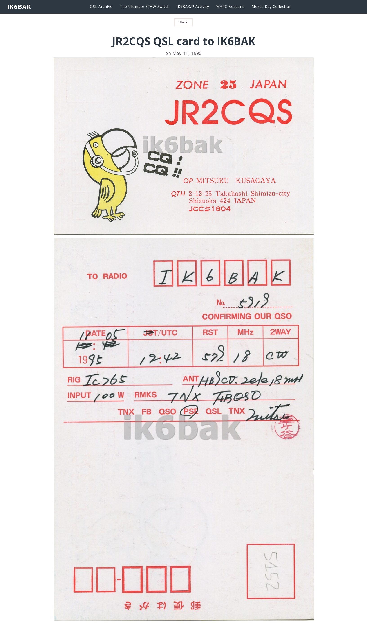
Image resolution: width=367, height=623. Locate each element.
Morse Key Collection (272, 6)
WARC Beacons (230, 6)
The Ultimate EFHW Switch (145, 6)
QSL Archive (101, 6)
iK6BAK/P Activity (193, 6)
